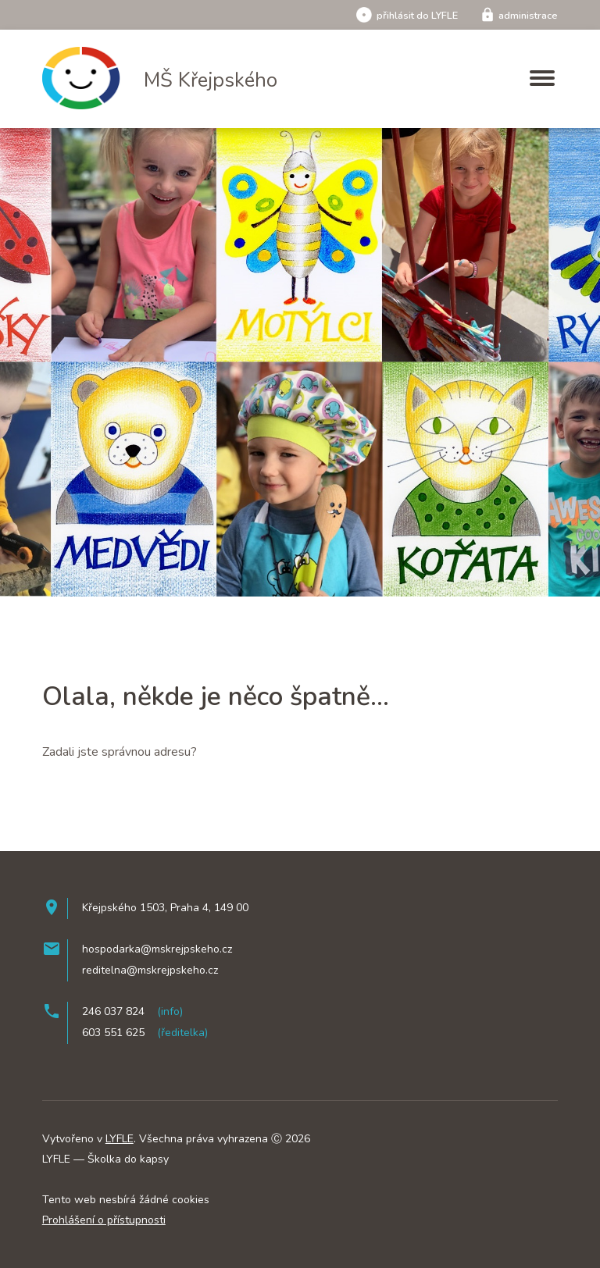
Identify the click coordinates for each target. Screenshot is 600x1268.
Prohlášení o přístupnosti (104, 1220)
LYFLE (119, 1138)
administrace (519, 16)
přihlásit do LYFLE (407, 16)
